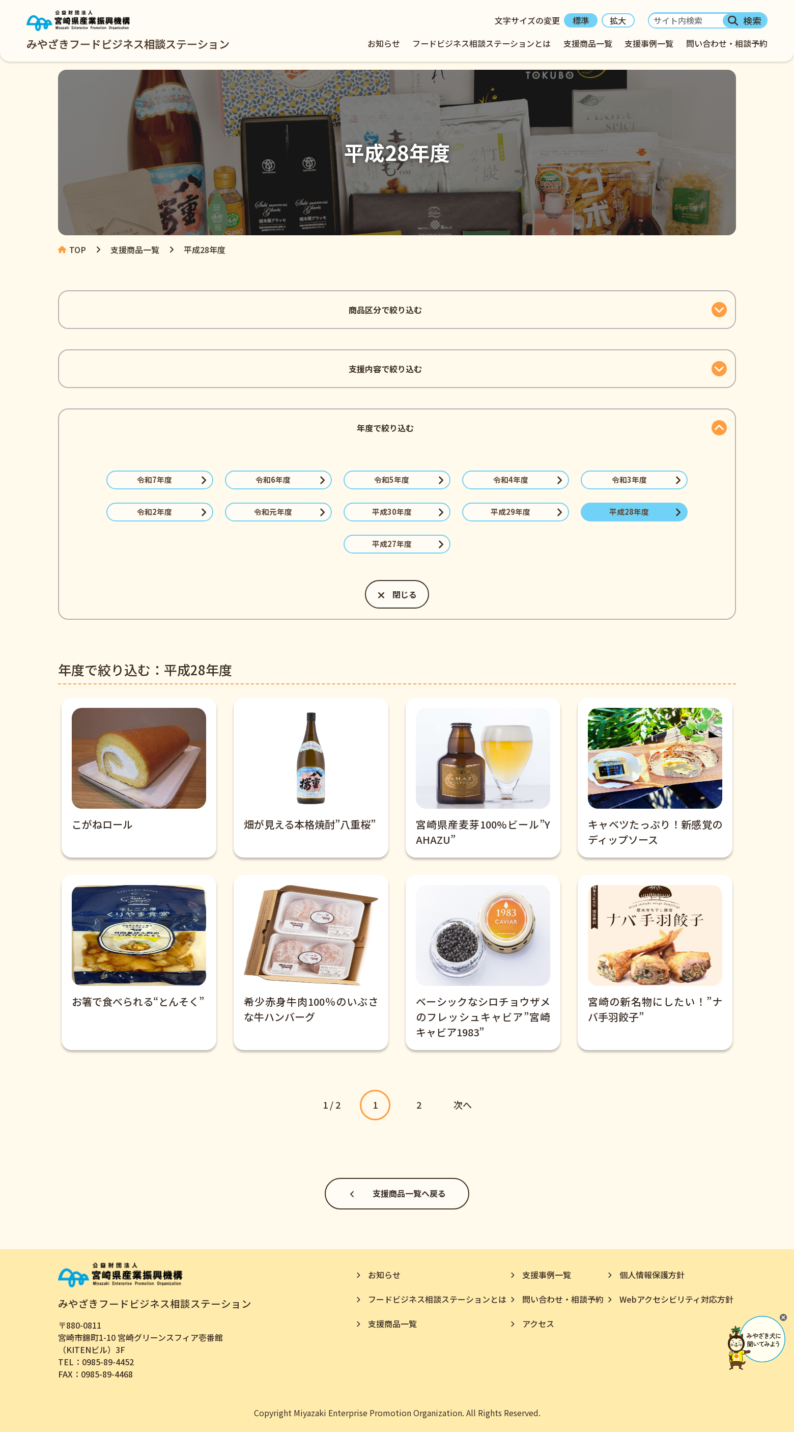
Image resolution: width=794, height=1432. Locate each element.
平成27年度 (392, 543)
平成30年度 (392, 511)
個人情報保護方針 (652, 1275)
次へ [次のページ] (462, 1104)
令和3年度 (629, 479)
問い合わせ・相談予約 (727, 43)
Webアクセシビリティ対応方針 (676, 1299)
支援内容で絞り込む (385, 369)
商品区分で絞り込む (385, 310)
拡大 (618, 21)
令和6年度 (273, 479)
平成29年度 (510, 511)
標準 (581, 21)
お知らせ (384, 43)
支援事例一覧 (649, 43)
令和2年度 (154, 511)
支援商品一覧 (588, 43)
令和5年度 (392, 479)
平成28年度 (629, 511)
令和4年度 (510, 479)
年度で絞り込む (385, 428)
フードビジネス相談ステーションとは (482, 43)
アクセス (538, 1323)
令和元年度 (273, 511)
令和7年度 (154, 479)
